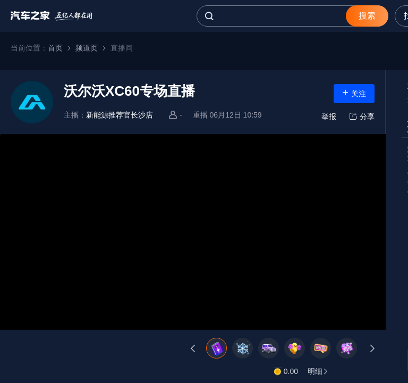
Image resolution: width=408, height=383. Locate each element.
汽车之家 (51, 16)
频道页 (86, 48)
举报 (328, 116)
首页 (55, 48)
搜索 (367, 15)
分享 (361, 116)
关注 (354, 92)
